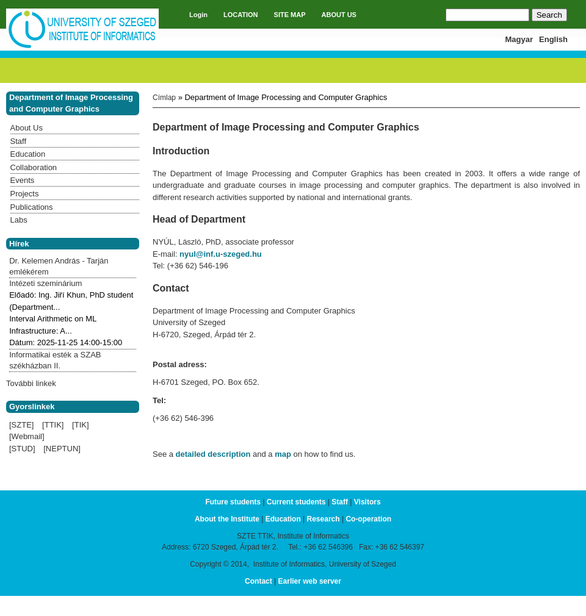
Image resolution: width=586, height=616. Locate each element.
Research (323, 519)
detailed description (213, 454)
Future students (233, 502)
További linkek (31, 383)
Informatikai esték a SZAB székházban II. (55, 360)
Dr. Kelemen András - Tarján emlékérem (58, 266)
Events (22, 180)
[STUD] (22, 448)
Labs (18, 219)
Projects (24, 193)
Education (28, 154)
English (553, 39)
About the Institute (227, 519)
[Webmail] (27, 436)
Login (198, 14)
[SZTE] (21, 424)
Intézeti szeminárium (45, 283)
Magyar (519, 39)
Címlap (164, 97)
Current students (296, 502)
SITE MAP (290, 14)
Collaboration (33, 167)
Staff (18, 141)
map (283, 454)
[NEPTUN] (62, 448)
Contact (258, 581)
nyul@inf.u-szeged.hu (220, 254)
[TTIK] (52, 424)
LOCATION (240, 14)
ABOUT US (339, 14)
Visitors (367, 502)
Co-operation (368, 519)
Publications (31, 207)
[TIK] (80, 424)
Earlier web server (309, 581)
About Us (26, 127)
